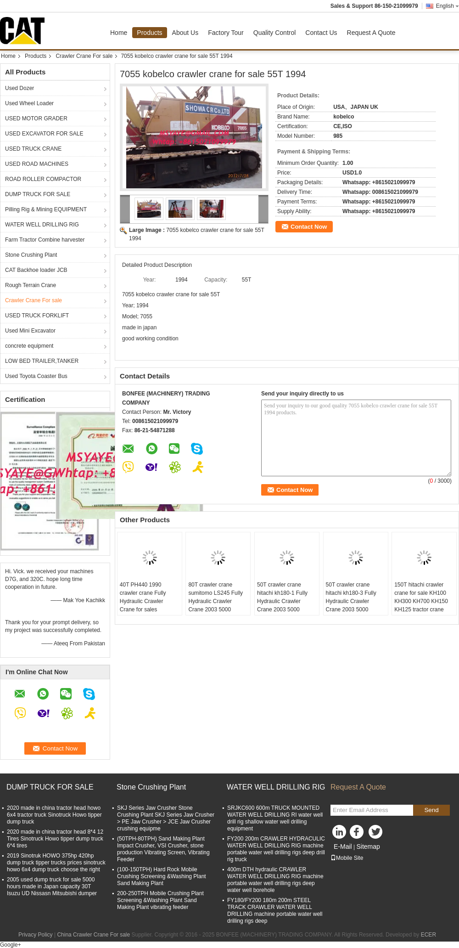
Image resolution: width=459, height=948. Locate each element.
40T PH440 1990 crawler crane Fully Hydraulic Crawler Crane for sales (143, 597)
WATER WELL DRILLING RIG (42, 224)
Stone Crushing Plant (31, 255)
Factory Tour (226, 32)
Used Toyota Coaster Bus (36, 376)
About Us (185, 32)
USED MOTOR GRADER (36, 118)
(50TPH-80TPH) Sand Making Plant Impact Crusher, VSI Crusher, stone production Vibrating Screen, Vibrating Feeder (163, 849)
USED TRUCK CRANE (33, 149)
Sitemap (368, 846)
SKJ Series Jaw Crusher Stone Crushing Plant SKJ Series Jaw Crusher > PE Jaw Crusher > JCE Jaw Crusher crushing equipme (165, 818)
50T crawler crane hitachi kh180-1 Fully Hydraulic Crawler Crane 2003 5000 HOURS (282, 601)
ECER (428, 934)
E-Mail (343, 846)
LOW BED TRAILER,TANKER (41, 361)
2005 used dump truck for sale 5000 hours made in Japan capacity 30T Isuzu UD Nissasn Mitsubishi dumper (52, 886)
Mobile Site (346, 858)
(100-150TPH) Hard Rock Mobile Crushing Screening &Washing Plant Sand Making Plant (161, 876)
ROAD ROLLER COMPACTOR (43, 179)
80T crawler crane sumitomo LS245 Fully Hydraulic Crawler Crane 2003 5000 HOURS (215, 601)
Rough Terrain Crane (30, 285)
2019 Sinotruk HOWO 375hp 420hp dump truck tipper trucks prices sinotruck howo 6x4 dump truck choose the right (56, 862)
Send (431, 810)
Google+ (10, 945)
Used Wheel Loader (29, 103)
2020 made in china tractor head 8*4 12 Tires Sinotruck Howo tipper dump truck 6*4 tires (55, 839)
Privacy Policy (35, 934)
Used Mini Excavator (30, 330)
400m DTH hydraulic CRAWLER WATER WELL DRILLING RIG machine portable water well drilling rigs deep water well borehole (275, 879)
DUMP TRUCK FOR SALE (37, 194)
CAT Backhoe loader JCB (36, 270)
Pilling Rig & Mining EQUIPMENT (46, 209)
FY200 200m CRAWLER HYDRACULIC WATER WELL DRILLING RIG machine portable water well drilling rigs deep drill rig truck (276, 849)
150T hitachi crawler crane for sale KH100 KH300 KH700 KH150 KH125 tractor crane (421, 597)
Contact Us (321, 32)
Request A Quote (371, 32)
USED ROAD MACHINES (36, 164)
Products (149, 32)
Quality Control (274, 32)
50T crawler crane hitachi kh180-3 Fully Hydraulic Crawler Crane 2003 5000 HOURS (351, 601)
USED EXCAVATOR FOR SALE (44, 133)
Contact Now (309, 226)
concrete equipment (29, 346)
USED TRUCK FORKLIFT (37, 315)
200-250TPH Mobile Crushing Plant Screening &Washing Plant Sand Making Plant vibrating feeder (160, 900)
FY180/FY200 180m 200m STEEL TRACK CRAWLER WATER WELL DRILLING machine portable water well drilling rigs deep (274, 910)
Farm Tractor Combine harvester (44, 240)
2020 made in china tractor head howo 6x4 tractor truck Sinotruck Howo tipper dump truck (54, 815)
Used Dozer (19, 88)
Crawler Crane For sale (84, 56)
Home (118, 32)
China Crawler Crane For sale (93, 934)
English (447, 6)
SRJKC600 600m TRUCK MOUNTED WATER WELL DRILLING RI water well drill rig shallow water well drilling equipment (275, 818)
